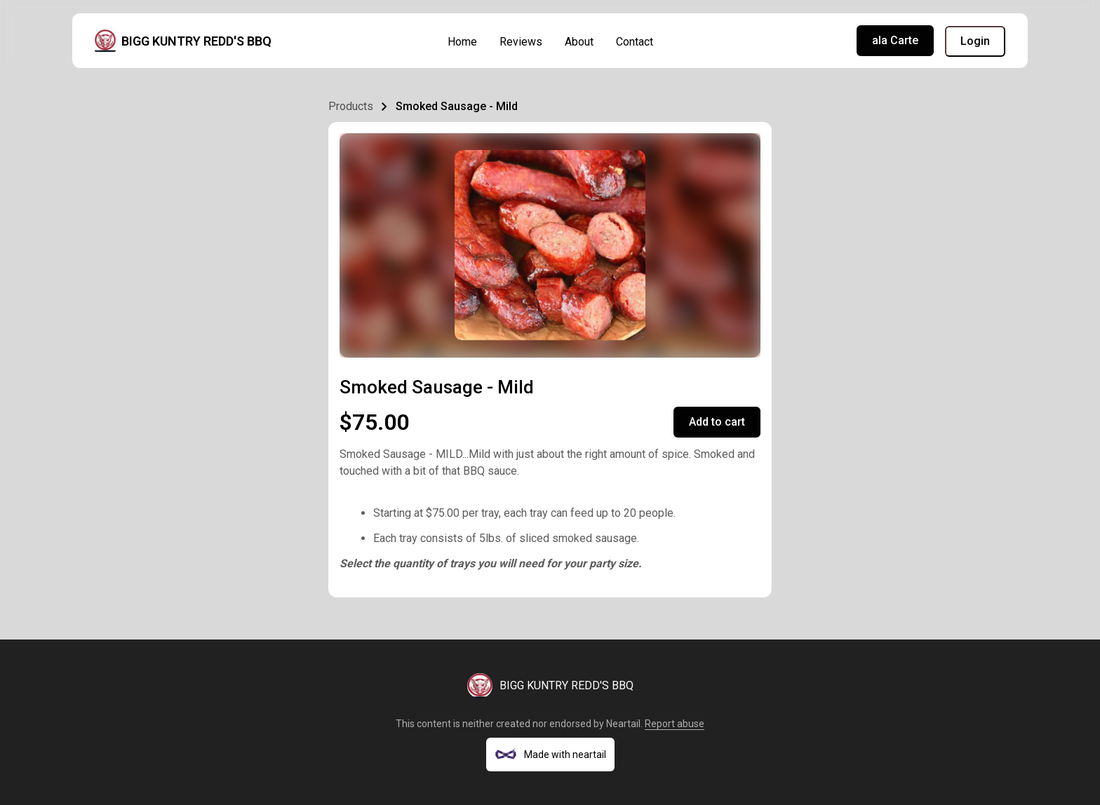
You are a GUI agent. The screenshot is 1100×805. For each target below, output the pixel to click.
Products (350, 106)
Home (462, 41)
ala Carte (895, 40)
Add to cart (717, 421)
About (579, 41)
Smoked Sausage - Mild (457, 106)
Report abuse (674, 723)
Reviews (520, 41)
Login (975, 41)
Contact (634, 41)
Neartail (623, 723)
